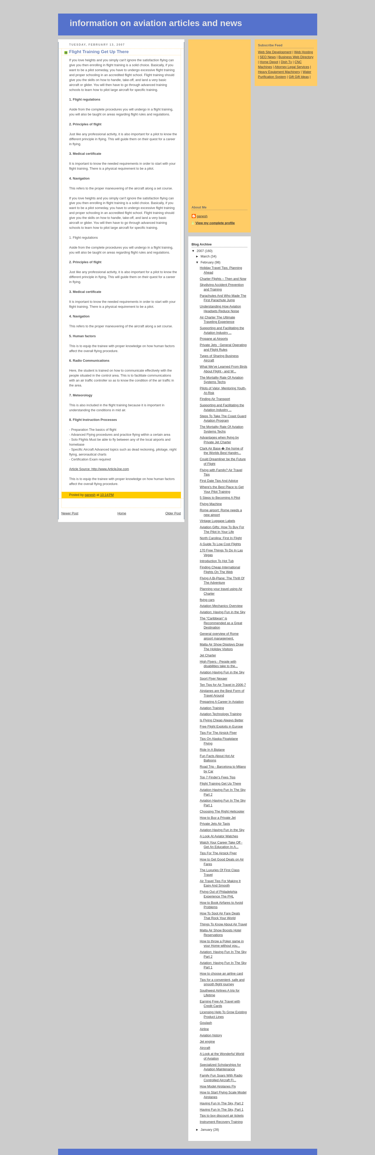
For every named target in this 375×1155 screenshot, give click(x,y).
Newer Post (69, 513)
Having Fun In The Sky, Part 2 (221, 1103)
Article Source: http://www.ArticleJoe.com (99, 469)
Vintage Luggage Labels (217, 521)
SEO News (268, 57)
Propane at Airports (214, 339)
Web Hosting (303, 52)
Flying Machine (211, 504)
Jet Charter (208, 655)
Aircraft (205, 1048)
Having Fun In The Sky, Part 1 (221, 1109)
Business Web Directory (295, 57)
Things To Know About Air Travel (223, 924)
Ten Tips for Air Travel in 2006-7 (223, 685)
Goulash (206, 1023)
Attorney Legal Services (291, 67)
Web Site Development (275, 52)
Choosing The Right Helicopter (222, 811)
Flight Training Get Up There (220, 783)
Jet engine (207, 1041)
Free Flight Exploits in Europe (221, 726)
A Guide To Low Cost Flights (220, 544)
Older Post (173, 513)
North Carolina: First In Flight (221, 538)
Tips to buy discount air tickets (221, 1115)
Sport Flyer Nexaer (213, 678)
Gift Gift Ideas (299, 77)
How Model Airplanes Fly (218, 1086)
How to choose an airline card (221, 973)
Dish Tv (286, 62)
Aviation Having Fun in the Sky (222, 672)
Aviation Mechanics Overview (221, 606)
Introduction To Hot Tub (217, 561)
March (206, 256)
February (208, 262)
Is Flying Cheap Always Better (221, 720)
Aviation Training (212, 708)
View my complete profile (215, 223)
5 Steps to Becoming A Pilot (220, 498)
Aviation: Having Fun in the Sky (222, 612)
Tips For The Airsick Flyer (218, 733)
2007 (201, 251)
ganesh (202, 216)
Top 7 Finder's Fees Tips (217, 777)
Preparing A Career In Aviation (222, 702)
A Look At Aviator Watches (219, 836)
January (207, 1130)
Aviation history (211, 1035)
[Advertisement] (212, 122)
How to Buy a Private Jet (218, 818)
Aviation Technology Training (220, 714)
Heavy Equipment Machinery (279, 72)
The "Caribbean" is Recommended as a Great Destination (221, 623)
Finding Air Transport (215, 399)
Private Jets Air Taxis (215, 824)
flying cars (207, 600)
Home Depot (269, 62)
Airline (204, 1029)
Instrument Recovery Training (221, 1122)
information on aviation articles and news (156, 23)
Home (121, 513)
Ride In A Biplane (212, 750)
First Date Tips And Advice (219, 481)
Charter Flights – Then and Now (223, 279)
